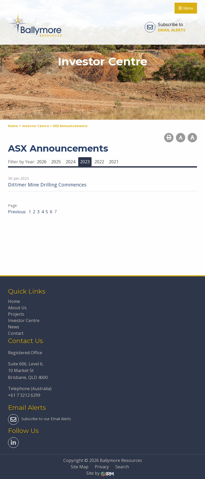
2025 (56, 162)
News (13, 327)
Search (122, 467)
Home (14, 301)
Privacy (102, 467)
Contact (15, 333)
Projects (16, 314)
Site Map (79, 467)
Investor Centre (24, 320)
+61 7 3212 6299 (24, 395)
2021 (114, 162)
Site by (100, 473)
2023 (85, 162)
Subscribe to (165, 27)
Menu (186, 8)
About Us (17, 308)
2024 (70, 162)
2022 (99, 162)
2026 (41, 162)
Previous (17, 212)
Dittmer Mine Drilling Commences (47, 184)
